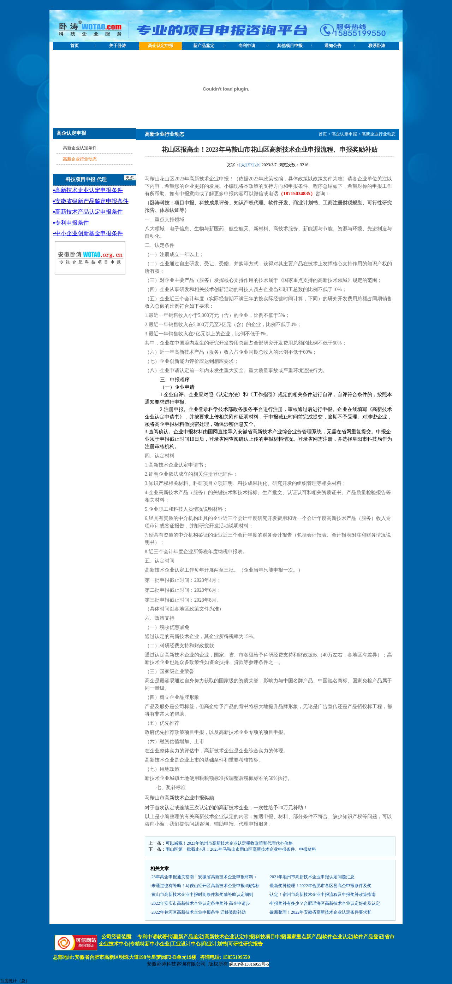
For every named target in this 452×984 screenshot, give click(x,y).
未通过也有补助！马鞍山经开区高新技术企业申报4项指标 (205, 885)
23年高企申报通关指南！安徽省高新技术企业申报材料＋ (204, 876)
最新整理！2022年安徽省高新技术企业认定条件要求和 (320, 912)
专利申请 (246, 45)
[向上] (439, 971)
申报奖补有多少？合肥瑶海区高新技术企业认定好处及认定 (325, 903)
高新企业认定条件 (80, 147)
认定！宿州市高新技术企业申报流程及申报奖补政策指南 (323, 894)
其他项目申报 (290, 45)
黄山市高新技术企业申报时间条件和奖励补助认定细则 (202, 894)
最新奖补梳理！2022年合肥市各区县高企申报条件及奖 (320, 885)
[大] (242, 164)
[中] (250, 164)
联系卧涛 (376, 45)
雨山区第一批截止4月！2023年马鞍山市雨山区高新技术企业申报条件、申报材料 (241, 849)
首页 (74, 45)
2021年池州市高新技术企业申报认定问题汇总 (312, 876)
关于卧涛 (117, 45)
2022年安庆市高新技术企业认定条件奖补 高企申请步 (200, 903)
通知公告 (333, 45)
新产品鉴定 (203, 45)
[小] (257, 164)
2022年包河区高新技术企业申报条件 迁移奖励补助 (198, 912)
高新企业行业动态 (379, 134)
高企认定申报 (160, 45)
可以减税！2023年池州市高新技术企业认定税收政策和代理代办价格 (229, 843)
